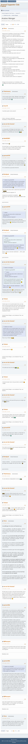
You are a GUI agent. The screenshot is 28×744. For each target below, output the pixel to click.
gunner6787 (7, 155)
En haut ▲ (15, 739)
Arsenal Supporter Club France (9, 5)
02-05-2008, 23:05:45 (6, 93)
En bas (2, 24)
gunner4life (7, 605)
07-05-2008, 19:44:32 (6, 698)
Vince (5, 28)
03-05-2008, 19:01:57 (6, 232)
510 (18, 24)
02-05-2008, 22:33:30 (6, 30)
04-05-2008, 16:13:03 (6, 490)
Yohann (6, 298)
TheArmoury (7, 91)
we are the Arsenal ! (9, 124)
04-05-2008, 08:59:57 (6, 264)
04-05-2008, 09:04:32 (6, 301)
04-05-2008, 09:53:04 (6, 379)
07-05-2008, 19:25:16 (6, 607)
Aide (12, 739)
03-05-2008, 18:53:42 (6, 209)
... (16, 24)
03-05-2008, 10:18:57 (6, 140)
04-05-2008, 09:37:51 (6, 364)
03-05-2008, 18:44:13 (6, 176)
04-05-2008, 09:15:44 (6, 346)
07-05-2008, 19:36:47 (6, 663)
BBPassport (7, 641)
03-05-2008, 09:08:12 (6, 126)
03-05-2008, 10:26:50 (6, 157)
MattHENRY (7, 138)
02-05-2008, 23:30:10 (6, 108)
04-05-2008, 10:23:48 (6, 411)
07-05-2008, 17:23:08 (6, 588)
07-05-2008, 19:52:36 (6, 718)
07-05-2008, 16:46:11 (6, 523)
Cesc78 (6, 106)
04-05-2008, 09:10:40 (6, 323)
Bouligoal (6, 174)
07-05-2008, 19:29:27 (6, 643)
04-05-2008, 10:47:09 (6, 429)
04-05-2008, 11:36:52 (6, 444)
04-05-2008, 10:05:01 (6, 397)
